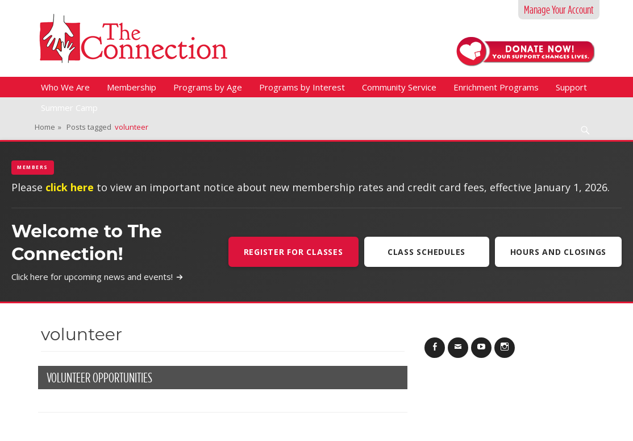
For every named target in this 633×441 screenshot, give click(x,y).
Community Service (399, 87)
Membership (131, 87)
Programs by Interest (302, 87)
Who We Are (65, 87)
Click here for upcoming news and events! (97, 276)
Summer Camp (69, 107)
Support (571, 87)
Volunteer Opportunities (99, 377)
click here (69, 187)
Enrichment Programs (496, 87)
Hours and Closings (558, 251)
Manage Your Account (559, 9)
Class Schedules (426, 251)
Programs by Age (207, 87)
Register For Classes (293, 251)
